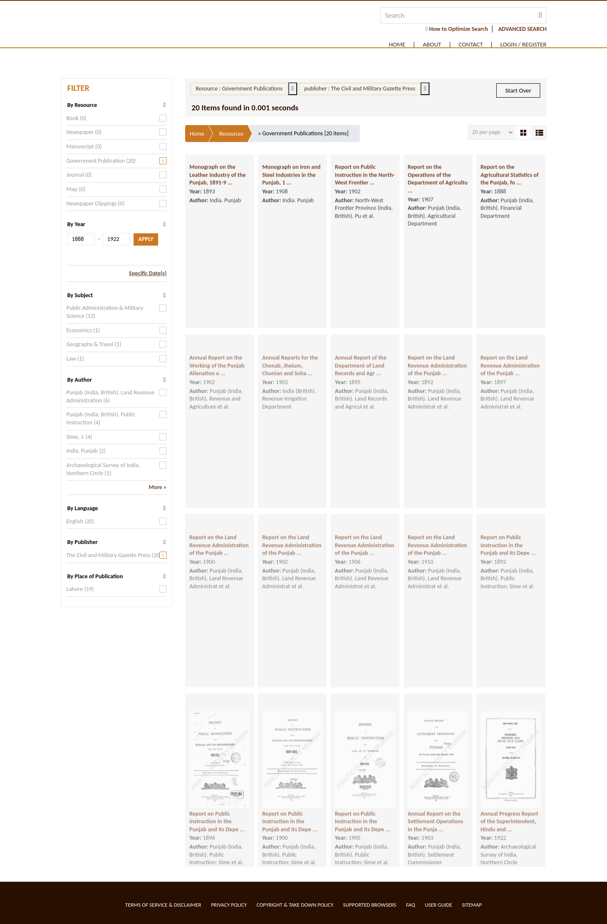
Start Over (518, 90)
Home (397, 44)
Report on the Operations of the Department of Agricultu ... (438, 182)
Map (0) (75, 189)
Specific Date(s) (148, 273)
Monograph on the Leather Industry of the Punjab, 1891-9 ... (217, 178)
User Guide (438, 905)
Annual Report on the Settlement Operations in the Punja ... (435, 832)
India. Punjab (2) (86, 450)
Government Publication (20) (101, 160)
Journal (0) (79, 174)
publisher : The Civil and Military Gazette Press (359, 88)
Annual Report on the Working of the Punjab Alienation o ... (216, 377)
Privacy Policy (229, 905)
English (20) (80, 521)
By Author (79, 379)
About (432, 44)
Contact (471, 44)
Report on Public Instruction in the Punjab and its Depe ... (508, 556)
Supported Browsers (369, 905)
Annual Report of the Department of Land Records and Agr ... (360, 377)
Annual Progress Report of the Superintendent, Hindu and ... (510, 832)
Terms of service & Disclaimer (163, 905)
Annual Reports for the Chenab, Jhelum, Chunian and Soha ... (290, 377)
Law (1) (75, 358)
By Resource (82, 105)
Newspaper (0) (83, 132)
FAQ (410, 905)
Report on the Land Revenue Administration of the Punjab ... (437, 377)
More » (158, 487)
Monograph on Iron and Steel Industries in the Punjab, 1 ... (291, 178)
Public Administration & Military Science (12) (104, 312)
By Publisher (82, 542)
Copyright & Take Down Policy (295, 905)
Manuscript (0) (84, 146)
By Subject (80, 295)
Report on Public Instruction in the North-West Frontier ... (364, 178)
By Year (76, 224)
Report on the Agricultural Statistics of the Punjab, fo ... (510, 178)
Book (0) (76, 118)
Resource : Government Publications (239, 88)
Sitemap (472, 905)
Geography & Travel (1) (93, 344)
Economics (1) (83, 330)
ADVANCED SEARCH (522, 29)
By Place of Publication (95, 576)
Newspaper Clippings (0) (95, 203)
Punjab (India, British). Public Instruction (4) (100, 418)
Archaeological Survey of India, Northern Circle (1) (103, 469)
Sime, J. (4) (79, 436)
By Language (82, 508)
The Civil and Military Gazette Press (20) (113, 555)
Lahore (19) (80, 589)
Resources (231, 133)
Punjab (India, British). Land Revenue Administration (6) (110, 396)
